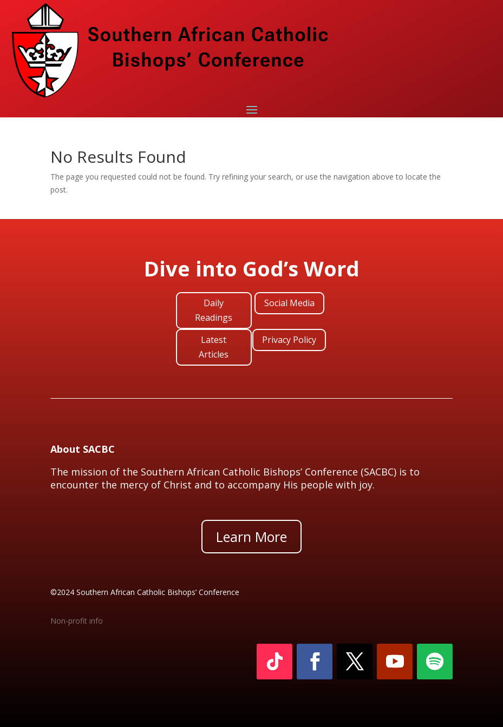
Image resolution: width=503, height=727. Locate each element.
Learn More (251, 536)
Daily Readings (213, 310)
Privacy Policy (289, 340)
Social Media (289, 303)
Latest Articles (213, 347)
